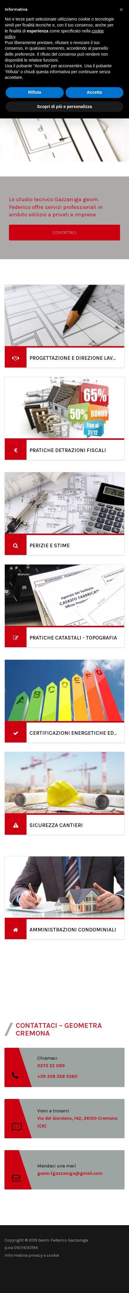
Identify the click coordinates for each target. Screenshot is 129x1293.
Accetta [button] (94, 92)
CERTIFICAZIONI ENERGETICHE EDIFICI (77, 733)
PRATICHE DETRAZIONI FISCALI (67, 450)
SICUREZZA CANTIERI (56, 825)
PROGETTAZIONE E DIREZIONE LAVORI (75, 358)
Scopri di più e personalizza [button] (64, 106)
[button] (121, 9)
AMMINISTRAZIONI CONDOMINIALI (72, 929)
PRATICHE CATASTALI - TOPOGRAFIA (73, 637)
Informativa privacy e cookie (31, 1255)
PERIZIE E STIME (49, 545)
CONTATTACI (65, 232)
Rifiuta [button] (34, 92)
